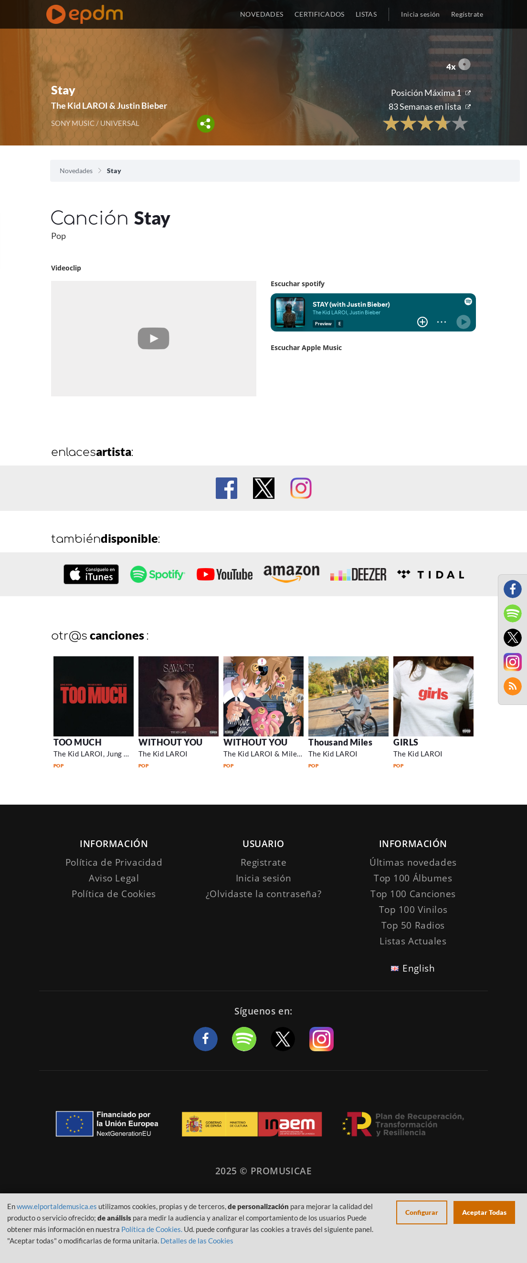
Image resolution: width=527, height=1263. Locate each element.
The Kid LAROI (163, 753)
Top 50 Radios (413, 925)
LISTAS (366, 14)
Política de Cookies (114, 894)
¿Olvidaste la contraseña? (263, 894)
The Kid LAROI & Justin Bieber (109, 105)
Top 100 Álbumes (413, 878)
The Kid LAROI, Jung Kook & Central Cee (121, 753)
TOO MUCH (77, 742)
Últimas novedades (413, 862)
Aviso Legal (114, 878)
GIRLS (406, 742)
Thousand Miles (340, 742)
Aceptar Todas (484, 1212)
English (418, 968)
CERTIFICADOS (320, 14)
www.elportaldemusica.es (57, 1206)
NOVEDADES (262, 14)
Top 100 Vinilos (413, 909)
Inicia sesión (420, 14)
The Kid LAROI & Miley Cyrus (272, 753)
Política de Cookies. (151, 1229)
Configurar (421, 1212)
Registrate (264, 862)
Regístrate (467, 14)
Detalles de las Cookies (196, 1240)
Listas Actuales (413, 941)
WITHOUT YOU (170, 742)
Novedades (76, 170)
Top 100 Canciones (413, 894)
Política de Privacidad (114, 862)
